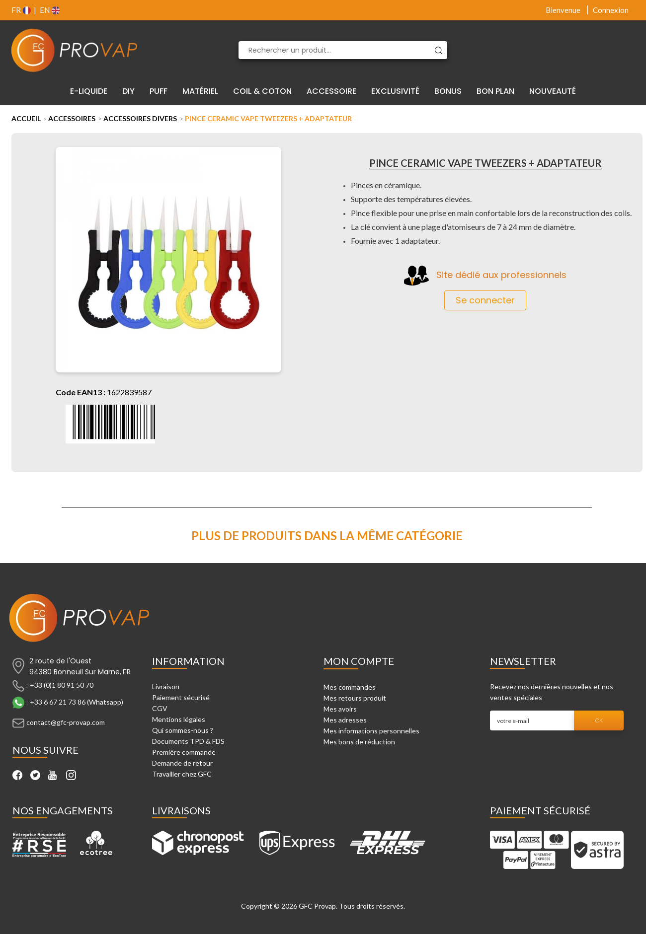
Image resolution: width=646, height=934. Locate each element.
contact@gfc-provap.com (65, 722)
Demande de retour (182, 763)
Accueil (26, 118)
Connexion (611, 9)
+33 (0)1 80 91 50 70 (61, 685)
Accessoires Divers (140, 118)
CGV (159, 708)
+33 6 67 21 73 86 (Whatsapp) (76, 702)
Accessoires (71, 118)
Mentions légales (178, 719)
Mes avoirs (340, 709)
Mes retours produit (354, 698)
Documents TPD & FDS (188, 741)
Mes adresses (345, 720)
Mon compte (358, 661)
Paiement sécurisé (181, 697)
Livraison (165, 686)
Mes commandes (349, 687)
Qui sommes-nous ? (182, 730)
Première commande (184, 752)
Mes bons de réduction (359, 741)
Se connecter (485, 300)
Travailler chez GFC (182, 774)
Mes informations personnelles (371, 730)
